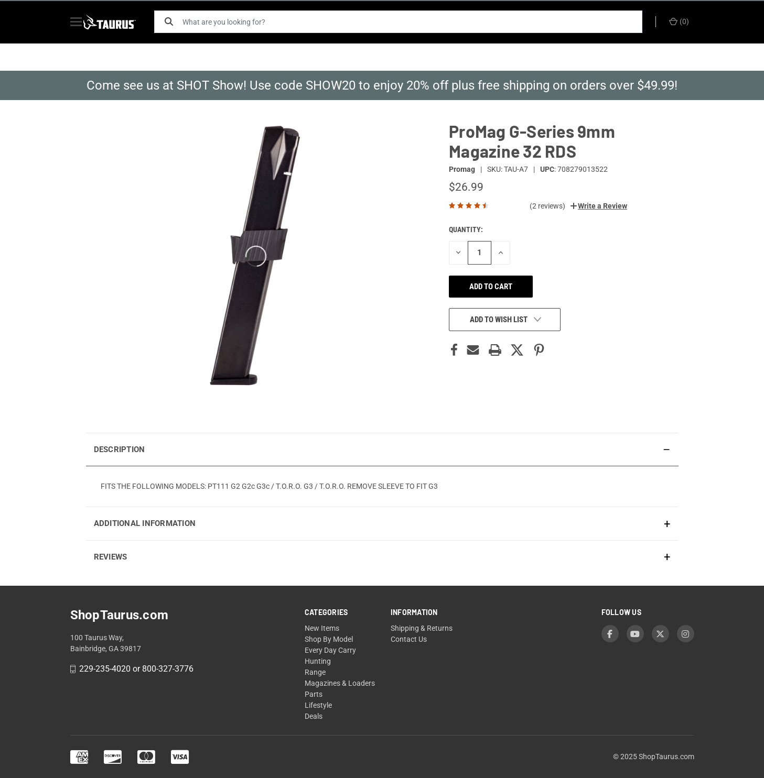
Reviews (110, 557)
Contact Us (409, 639)
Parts (313, 694)
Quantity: (466, 229)
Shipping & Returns (422, 628)
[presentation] (382, 486)
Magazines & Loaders (340, 683)
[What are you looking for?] (416, 22)
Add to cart (490, 286)
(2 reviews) (547, 206)
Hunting (318, 661)
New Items (322, 628)
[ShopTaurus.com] (121, 22)
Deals (313, 716)
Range (315, 672)
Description (119, 449)
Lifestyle (318, 705)
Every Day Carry (330, 650)
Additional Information (145, 523)
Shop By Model (329, 639)
